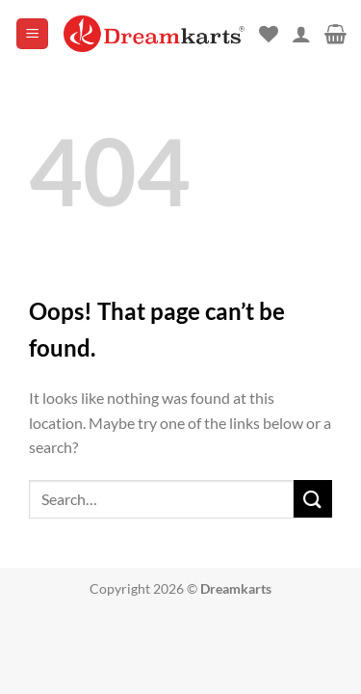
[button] (32, 34)
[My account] (301, 34)
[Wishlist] (268, 34)
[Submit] (313, 499)
